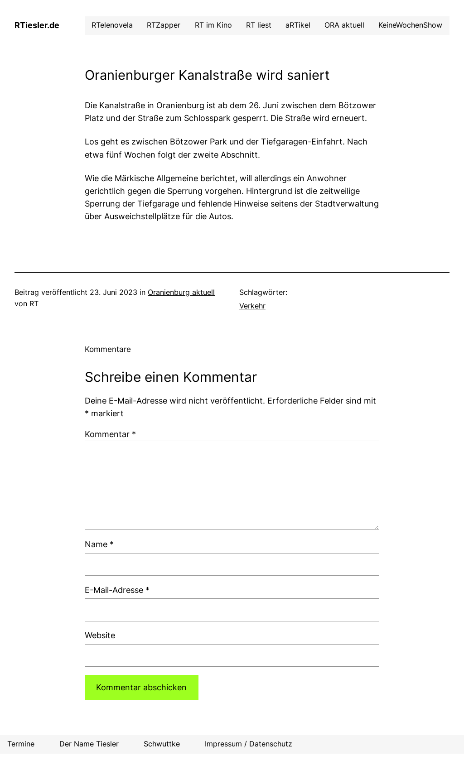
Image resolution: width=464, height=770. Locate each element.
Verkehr (252, 306)
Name (99, 544)
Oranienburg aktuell (181, 292)
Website (100, 635)
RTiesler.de (36, 25)
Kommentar (110, 434)
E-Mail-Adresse (117, 590)
